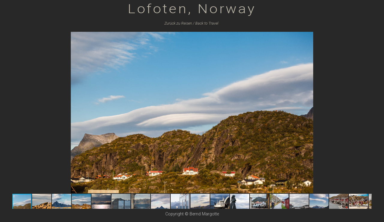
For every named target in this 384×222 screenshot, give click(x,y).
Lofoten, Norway (192, 8)
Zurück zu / (179, 23)
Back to (206, 23)
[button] (366, 37)
